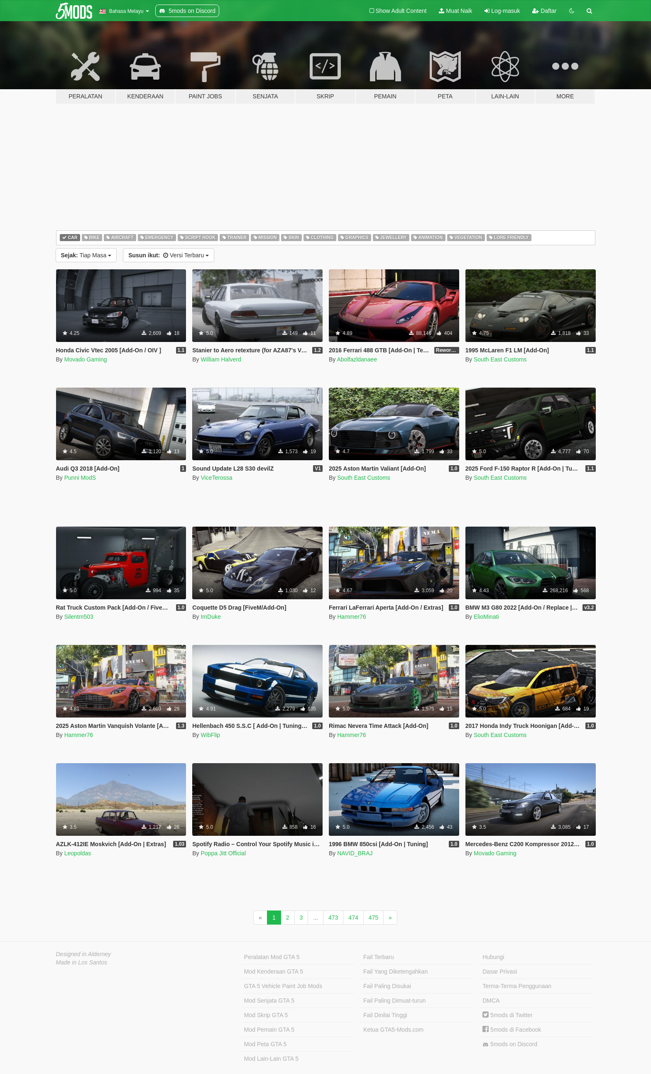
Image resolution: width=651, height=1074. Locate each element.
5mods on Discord (509, 1044)
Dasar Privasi (499, 971)
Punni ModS (80, 477)
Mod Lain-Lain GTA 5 (271, 1058)
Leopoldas (77, 853)
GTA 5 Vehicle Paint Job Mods (283, 986)
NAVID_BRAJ (354, 853)
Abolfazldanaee (357, 359)
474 (353, 917)
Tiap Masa (86, 255)
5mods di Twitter (507, 1015)
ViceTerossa (216, 477)
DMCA (490, 1000)
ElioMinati (486, 616)
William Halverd (221, 359)
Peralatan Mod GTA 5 (272, 957)
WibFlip (210, 735)
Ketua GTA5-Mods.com (393, 1029)
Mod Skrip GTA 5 (266, 1015)
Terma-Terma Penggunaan (516, 986)
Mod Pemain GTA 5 (269, 1029)
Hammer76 (351, 616)
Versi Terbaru (168, 255)
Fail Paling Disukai (387, 986)
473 (333, 917)
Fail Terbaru (378, 957)
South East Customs (500, 359)
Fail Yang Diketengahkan (395, 971)
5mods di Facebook (511, 1029)
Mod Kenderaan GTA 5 (273, 971)
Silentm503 (78, 616)
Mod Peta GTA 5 (265, 1044)
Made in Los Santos (82, 962)
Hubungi (493, 957)
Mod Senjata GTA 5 (269, 1000)
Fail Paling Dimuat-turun (394, 1000)
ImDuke (210, 616)
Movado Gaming (85, 359)
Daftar (544, 10)
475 (373, 917)
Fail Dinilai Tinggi (385, 1015)
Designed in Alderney (83, 954)
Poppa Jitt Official (223, 853)
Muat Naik (455, 10)
